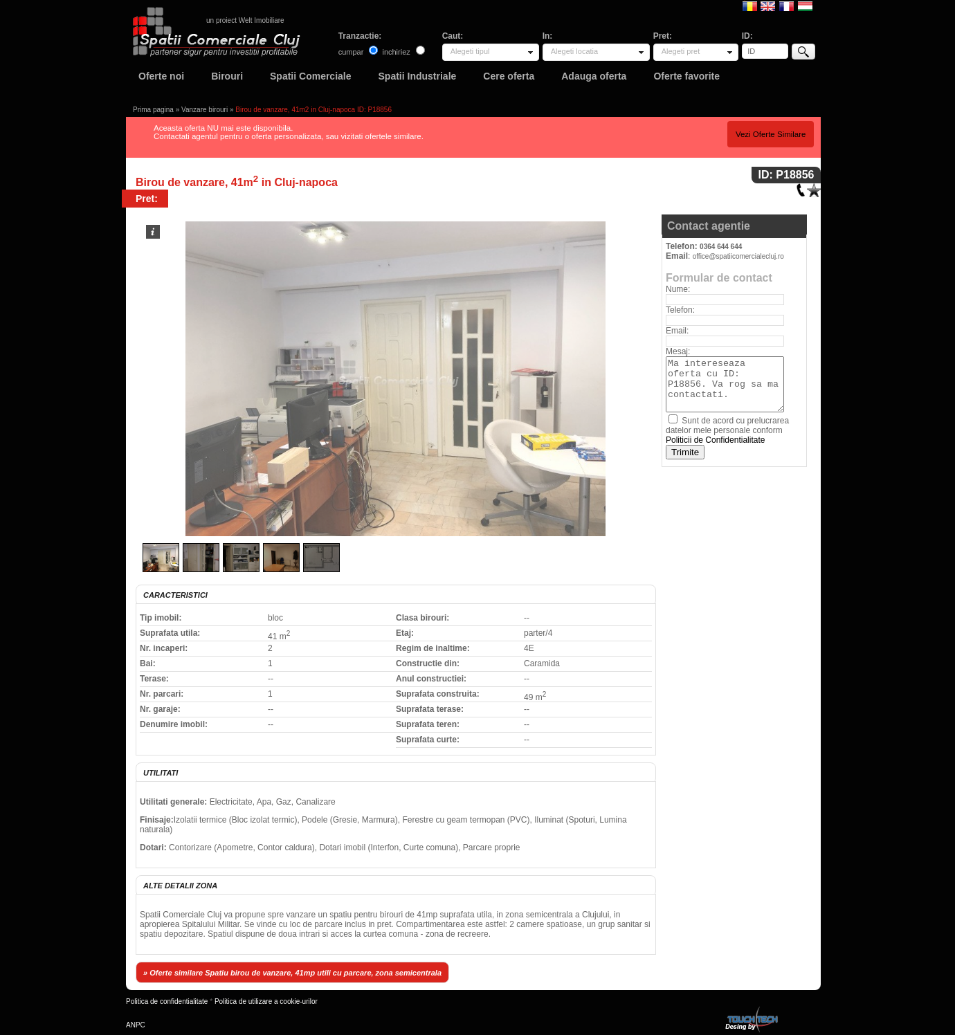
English (768, 5)
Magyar (805, 5)
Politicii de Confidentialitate (715, 440)
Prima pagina (153, 109)
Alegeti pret (681, 51)
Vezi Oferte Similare (771, 134)
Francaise (786, 5)
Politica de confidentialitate (167, 1001)
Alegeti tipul (470, 51)
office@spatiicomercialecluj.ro (738, 256)
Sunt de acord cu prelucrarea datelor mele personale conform (727, 430)
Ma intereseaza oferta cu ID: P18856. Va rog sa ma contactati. (725, 384)
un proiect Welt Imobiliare (245, 20)
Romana (750, 5)
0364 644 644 (721, 246)
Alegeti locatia (575, 51)
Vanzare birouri (204, 109)
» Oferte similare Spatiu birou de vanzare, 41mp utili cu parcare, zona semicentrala (292, 973)
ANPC (135, 1025)
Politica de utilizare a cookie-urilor (266, 1001)
